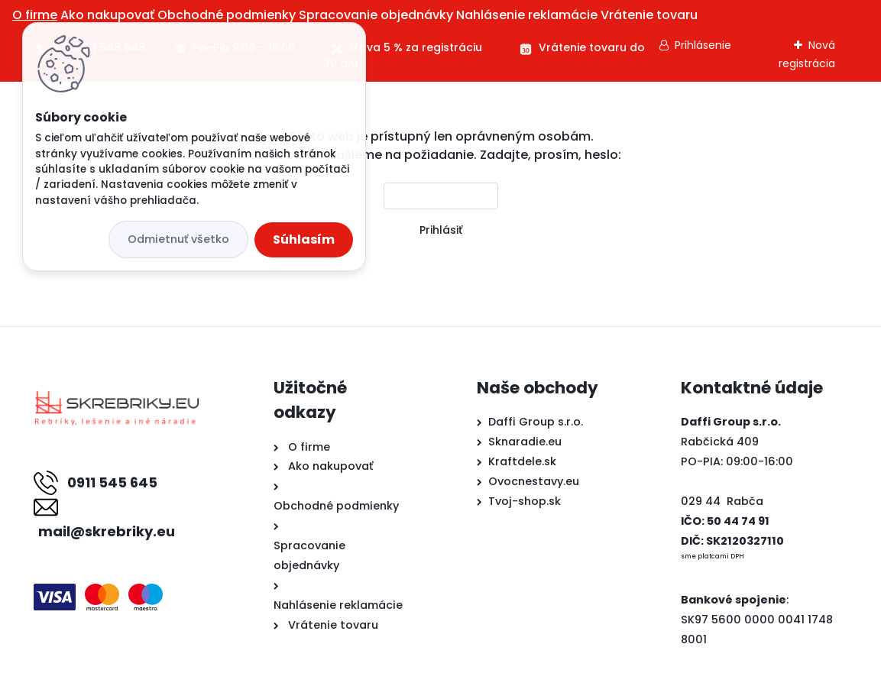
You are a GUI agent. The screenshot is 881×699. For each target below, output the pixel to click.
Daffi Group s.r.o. (535, 421)
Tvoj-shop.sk (524, 501)
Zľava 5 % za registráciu (415, 47)
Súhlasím (304, 239)
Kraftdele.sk (522, 461)
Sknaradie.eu (525, 441)
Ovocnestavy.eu (533, 481)
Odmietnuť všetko (178, 239)
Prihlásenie (703, 45)
